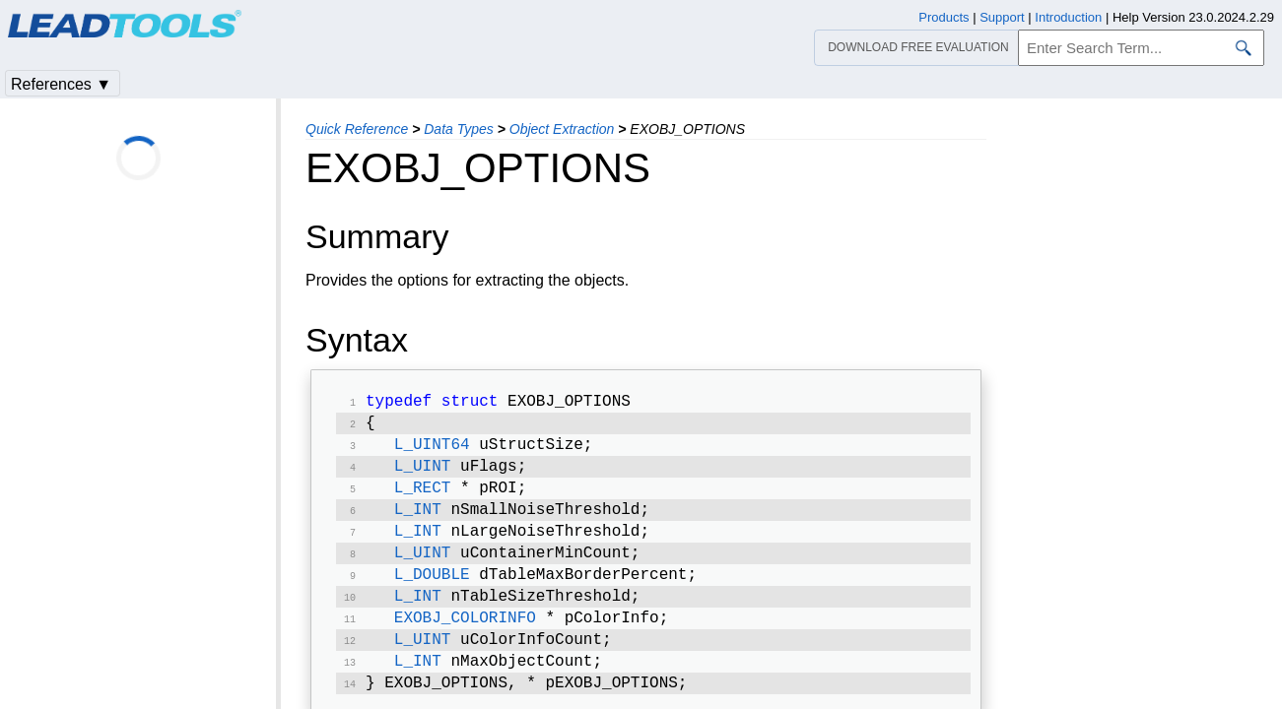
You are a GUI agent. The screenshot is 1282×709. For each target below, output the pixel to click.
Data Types (459, 129)
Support (1002, 17)
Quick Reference (356, 129)
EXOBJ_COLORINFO (465, 640)
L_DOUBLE (432, 593)
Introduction (1068, 17)
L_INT (417, 522)
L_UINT (422, 474)
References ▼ (61, 84)
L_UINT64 (432, 451)
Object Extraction (562, 129)
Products (943, 17)
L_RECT (422, 498)
